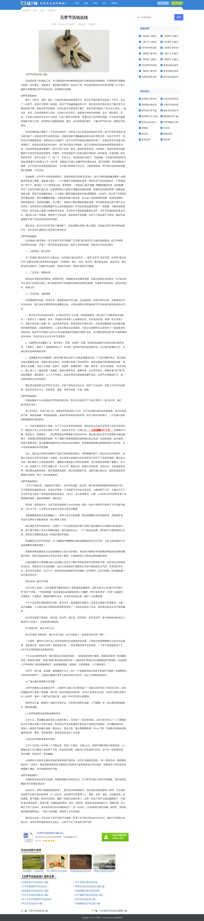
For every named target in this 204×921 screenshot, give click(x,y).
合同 (95, 3)
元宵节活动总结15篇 (38, 911)
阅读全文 (82, 24)
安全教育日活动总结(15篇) (35, 890)
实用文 (114, 3)
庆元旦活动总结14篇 (32, 903)
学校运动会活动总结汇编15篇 (90, 886)
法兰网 (97, 918)
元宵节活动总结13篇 (85, 899)
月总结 (166, 128)
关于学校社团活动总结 (86, 882)
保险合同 (167, 134)
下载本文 (92, 24)
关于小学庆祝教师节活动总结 (36, 899)
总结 (86, 3)
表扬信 (145, 128)
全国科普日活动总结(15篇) (35, 882)
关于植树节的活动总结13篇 (88, 895)
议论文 (145, 134)
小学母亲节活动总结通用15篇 (113, 911)
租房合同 (146, 139)
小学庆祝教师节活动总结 (34, 886)
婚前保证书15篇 (170, 116)
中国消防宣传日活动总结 (87, 890)
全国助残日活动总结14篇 (87, 903)
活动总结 (51, 11)
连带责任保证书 (149, 105)
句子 (104, 3)
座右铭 (166, 139)
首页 (77, 3)
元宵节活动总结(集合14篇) (35, 895)
